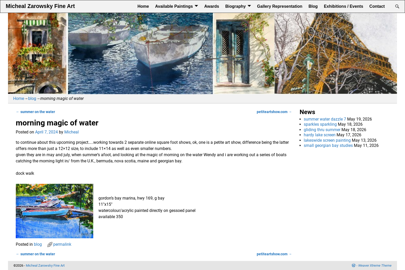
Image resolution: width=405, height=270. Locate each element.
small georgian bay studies (328, 145)
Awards (211, 6)
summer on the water (35, 112)
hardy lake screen (320, 134)
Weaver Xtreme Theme (375, 265)
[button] (154, 229)
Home (143, 6)
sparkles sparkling (320, 124)
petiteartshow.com (274, 112)
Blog (313, 6)
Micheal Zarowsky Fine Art (40, 6)
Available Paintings (174, 6)
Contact (377, 6)
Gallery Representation (279, 6)
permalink (62, 244)
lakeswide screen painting (327, 140)
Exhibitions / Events (343, 6)
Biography (235, 6)
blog (32, 98)
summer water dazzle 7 (325, 119)
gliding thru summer (322, 129)
